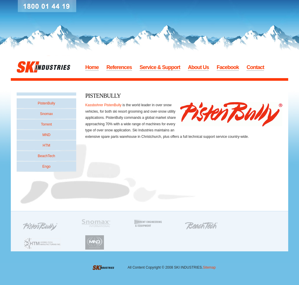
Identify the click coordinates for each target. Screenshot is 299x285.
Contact (255, 67)
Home (92, 67)
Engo (46, 166)
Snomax (46, 114)
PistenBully (46, 103)
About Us (198, 67)
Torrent (46, 124)
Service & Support (160, 67)
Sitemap (209, 267)
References (119, 67)
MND (46, 135)
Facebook (228, 67)
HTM (46, 145)
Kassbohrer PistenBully (103, 105)
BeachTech (46, 156)
